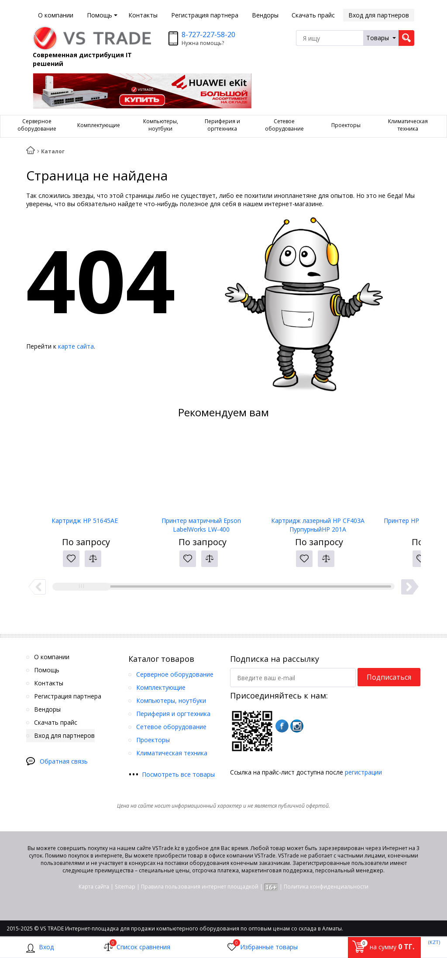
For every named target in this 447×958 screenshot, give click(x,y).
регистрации (363, 772)
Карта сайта (94, 886)
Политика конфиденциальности (326, 886)
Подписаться (389, 677)
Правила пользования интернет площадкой (199, 886)
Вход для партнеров (378, 15)
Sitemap (125, 886)
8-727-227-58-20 (208, 34)
